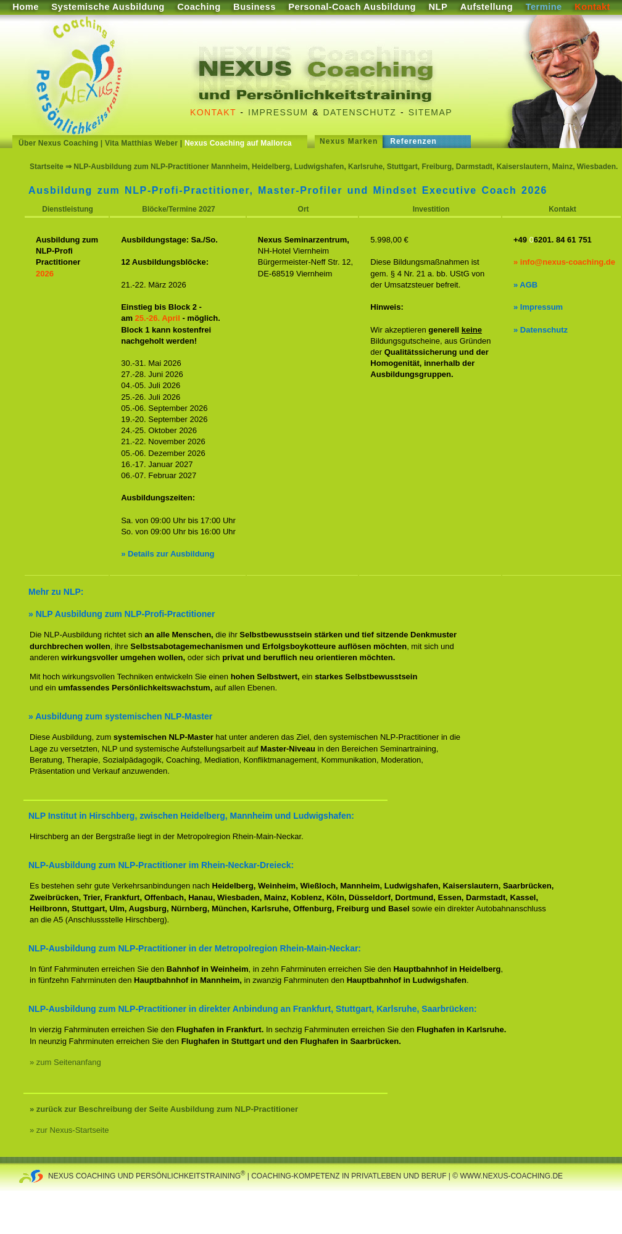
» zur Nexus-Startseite (69, 1130)
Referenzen (413, 141)
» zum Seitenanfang (65, 1062)
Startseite (47, 166)
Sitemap (430, 112)
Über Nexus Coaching (58, 143)
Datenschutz (360, 112)
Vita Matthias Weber (141, 143)
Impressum (278, 112)
